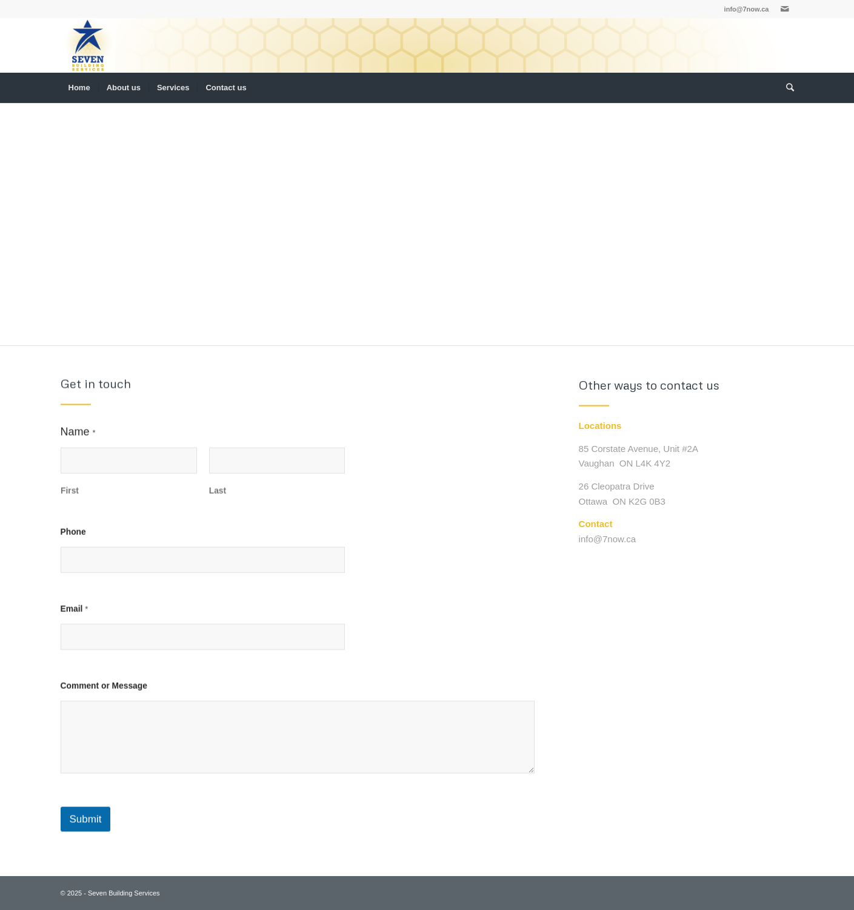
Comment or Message (104, 692)
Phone (73, 538)
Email (74, 615)
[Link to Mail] (785, 9)
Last (216, 497)
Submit (86, 826)
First (70, 497)
